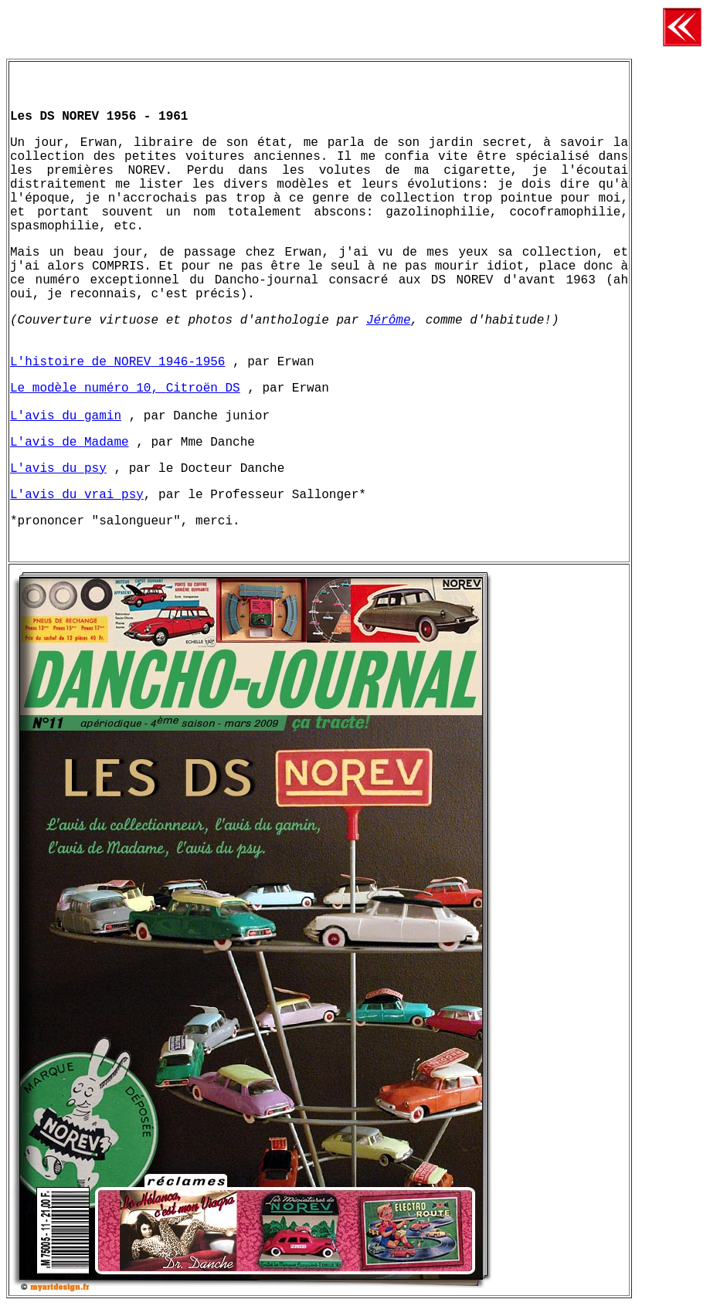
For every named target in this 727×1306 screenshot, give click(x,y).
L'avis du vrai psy (77, 495)
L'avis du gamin (65, 416)
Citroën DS (203, 388)
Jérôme (388, 320)
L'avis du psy (58, 469)
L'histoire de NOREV (80, 362)
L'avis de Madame (69, 442)
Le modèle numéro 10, (88, 388)
